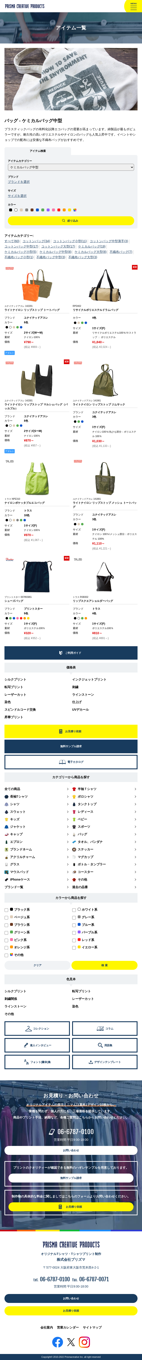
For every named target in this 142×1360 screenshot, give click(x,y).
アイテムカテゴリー (20, 161)
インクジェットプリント (89, 679)
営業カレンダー (68, 1327)
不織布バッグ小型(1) (18, 257)
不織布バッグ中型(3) (50, 257)
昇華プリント (13, 717)
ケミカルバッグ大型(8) (90, 252)
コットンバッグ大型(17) (58, 246)
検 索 (104, 965)
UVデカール (80, 709)
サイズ (12, 190)
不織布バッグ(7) (121, 252)
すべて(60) (11, 241)
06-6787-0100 (75, 1132)
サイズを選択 (17, 196)
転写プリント (13, 687)
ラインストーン (83, 694)
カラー (12, 204)
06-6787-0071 (94, 1279)
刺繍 (75, 687)
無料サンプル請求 (71, 1178)
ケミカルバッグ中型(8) (55, 252)
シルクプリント (15, 679)
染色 (7, 702)
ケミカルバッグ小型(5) (20, 252)
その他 (9, 1014)
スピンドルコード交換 (20, 709)
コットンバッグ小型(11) (70, 241)
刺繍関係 (10, 999)
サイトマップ (92, 1327)
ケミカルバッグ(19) (92, 246)
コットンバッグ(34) (36, 241)
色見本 (71, 979)
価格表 (71, 667)
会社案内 (46, 1327)
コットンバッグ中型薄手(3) (109, 241)
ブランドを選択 (19, 182)
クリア (37, 965)
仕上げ (76, 702)
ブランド (13, 176)
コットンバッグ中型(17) (21, 246)
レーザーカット (15, 694)
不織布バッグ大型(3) (82, 257)
